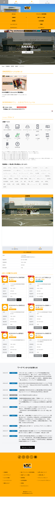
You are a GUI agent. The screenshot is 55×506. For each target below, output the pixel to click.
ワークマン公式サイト (27, 8)
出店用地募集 (24, 480)
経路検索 (40, 248)
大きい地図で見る (15, 248)
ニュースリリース (7, 480)
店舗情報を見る (11, 299)
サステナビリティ (25, 485)
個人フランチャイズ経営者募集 (27, 472)
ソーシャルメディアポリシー (44, 480)
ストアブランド (7, 474)
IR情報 (22, 483)
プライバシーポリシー (43, 477)
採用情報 (23, 477)
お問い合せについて (42, 472)
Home (3, 66)
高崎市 (16, 66)
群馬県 (12, 66)
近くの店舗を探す (27, 252)
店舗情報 (8, 66)
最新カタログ (7, 483)
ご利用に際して (41, 474)
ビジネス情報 (7, 477)
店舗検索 (6, 472)
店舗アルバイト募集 (25, 474)
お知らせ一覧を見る (27, 447)
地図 (18, 299)
